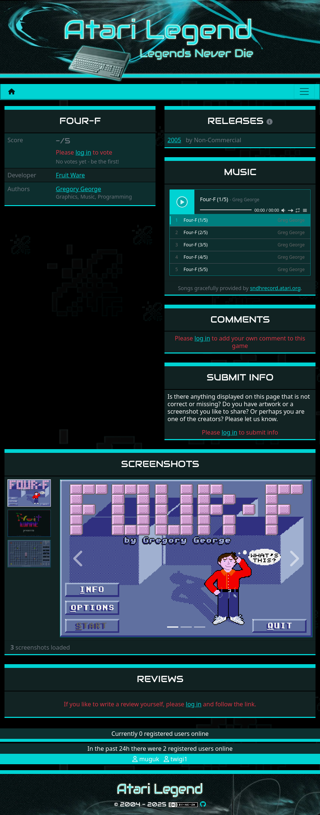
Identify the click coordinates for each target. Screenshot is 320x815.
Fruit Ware (70, 175)
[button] (79, 558)
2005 (174, 140)
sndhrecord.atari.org (275, 288)
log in (83, 152)
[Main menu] (304, 91)
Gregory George (78, 189)
